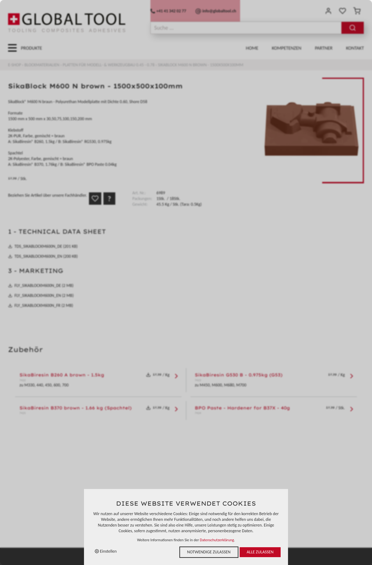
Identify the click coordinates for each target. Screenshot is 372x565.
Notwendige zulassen (209, 552)
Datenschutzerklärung (217, 540)
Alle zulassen (260, 552)
